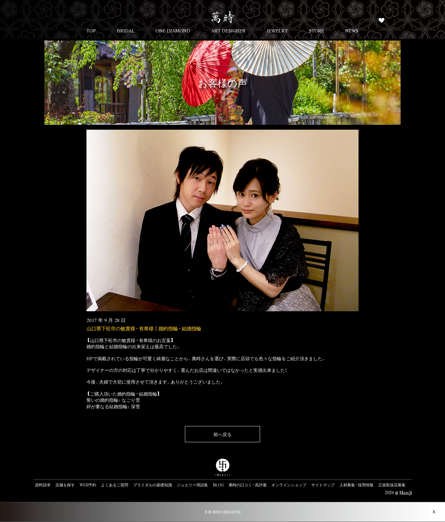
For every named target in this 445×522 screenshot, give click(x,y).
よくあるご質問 (114, 484)
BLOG (218, 484)
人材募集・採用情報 (356, 484)
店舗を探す (65, 484)
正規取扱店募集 (391, 484)
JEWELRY (277, 30)
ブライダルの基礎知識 (152, 484)
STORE (316, 30)
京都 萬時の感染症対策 (222, 511)
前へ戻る (222, 434)
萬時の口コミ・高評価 (248, 484)
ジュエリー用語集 (192, 484)
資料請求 (43, 484)
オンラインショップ (288, 484)
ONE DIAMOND (172, 30)
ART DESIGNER (228, 30)
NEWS (352, 30)
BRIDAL (126, 30)
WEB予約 (88, 484)
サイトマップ (323, 484)
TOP (91, 30)
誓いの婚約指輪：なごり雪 (113, 400)
